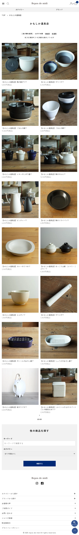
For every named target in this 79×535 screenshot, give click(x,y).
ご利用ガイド (7, 508)
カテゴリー (8, 449)
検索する (39, 463)
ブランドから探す (9, 498)
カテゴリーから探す (10, 493)
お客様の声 (6, 503)
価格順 (47, 34)
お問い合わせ (7, 513)
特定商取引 (6, 523)
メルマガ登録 (7, 518)
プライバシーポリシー (10, 528)
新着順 (54, 34)
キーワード (8, 438)
